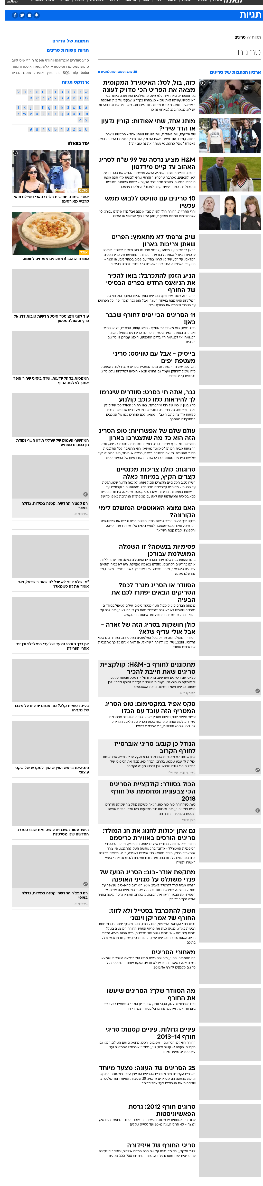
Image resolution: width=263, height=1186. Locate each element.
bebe (80, 73)
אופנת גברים (16, 73)
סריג (80, 60)
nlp (70, 73)
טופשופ (78, 66)
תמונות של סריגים (66, 41)
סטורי (51, 66)
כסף (154, 4)
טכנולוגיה (92, 4)
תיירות (110, 4)
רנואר (11, 66)
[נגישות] (7, 5)
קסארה (32, 66)
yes (45, 73)
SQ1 (61, 73)
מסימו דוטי (64, 66)
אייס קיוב (14, 60)
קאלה (42, 66)
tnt (53, 73)
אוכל (140, 4)
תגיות (251, 38)
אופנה (74, 4)
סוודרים (71, 60)
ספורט (197, 4)
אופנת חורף (30, 60)
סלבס (167, 4)
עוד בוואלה (73, 143)
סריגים (235, 38)
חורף (44, 60)
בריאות (126, 4)
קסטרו (21, 66)
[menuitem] (194, 4)
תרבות (181, 4)
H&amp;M (56, 60)
